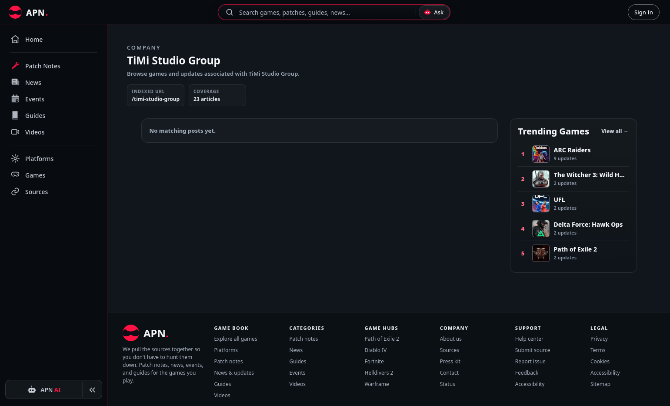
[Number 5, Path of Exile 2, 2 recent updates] (573, 253)
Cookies (600, 361)
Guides (222, 384)
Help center (529, 338)
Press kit (450, 361)
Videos (222, 395)
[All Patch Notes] (28, 12)
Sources (449, 350)
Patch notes (228, 361)
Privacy (599, 338)
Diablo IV (376, 350)
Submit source (532, 350)
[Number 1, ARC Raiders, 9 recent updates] (573, 154)
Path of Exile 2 (382, 338)
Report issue (530, 361)
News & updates (234, 372)
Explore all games (235, 338)
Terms (598, 350)
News (296, 350)
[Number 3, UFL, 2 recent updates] (573, 203)
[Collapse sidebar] (92, 389)
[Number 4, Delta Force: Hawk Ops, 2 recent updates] (573, 228)
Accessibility (530, 384)
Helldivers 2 (379, 372)
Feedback (526, 372)
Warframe (377, 384)
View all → (614, 131)
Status (447, 384)
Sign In (643, 12)
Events (297, 372)
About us (451, 338)
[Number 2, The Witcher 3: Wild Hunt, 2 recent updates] (573, 178)
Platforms (226, 350)
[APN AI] (44, 389)
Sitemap (600, 384)
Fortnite (374, 361)
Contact (449, 372)
